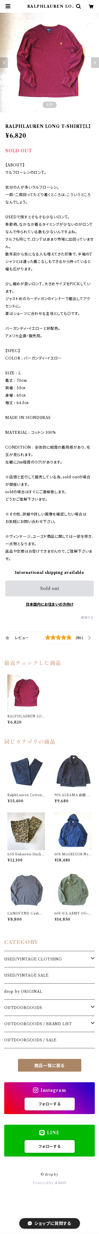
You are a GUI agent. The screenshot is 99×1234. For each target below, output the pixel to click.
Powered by (49, 1183)
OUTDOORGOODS (23, 1007)
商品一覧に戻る (49, 1065)
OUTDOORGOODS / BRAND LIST (38, 1023)
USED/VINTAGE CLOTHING (33, 959)
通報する (87, 618)
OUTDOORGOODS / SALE (30, 1040)
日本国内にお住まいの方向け (49, 604)
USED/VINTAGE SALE (26, 975)
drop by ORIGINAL (23, 991)
